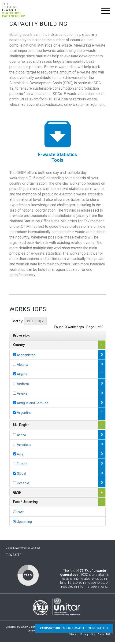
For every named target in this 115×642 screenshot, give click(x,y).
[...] (14, 354)
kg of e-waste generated (74, 628)
